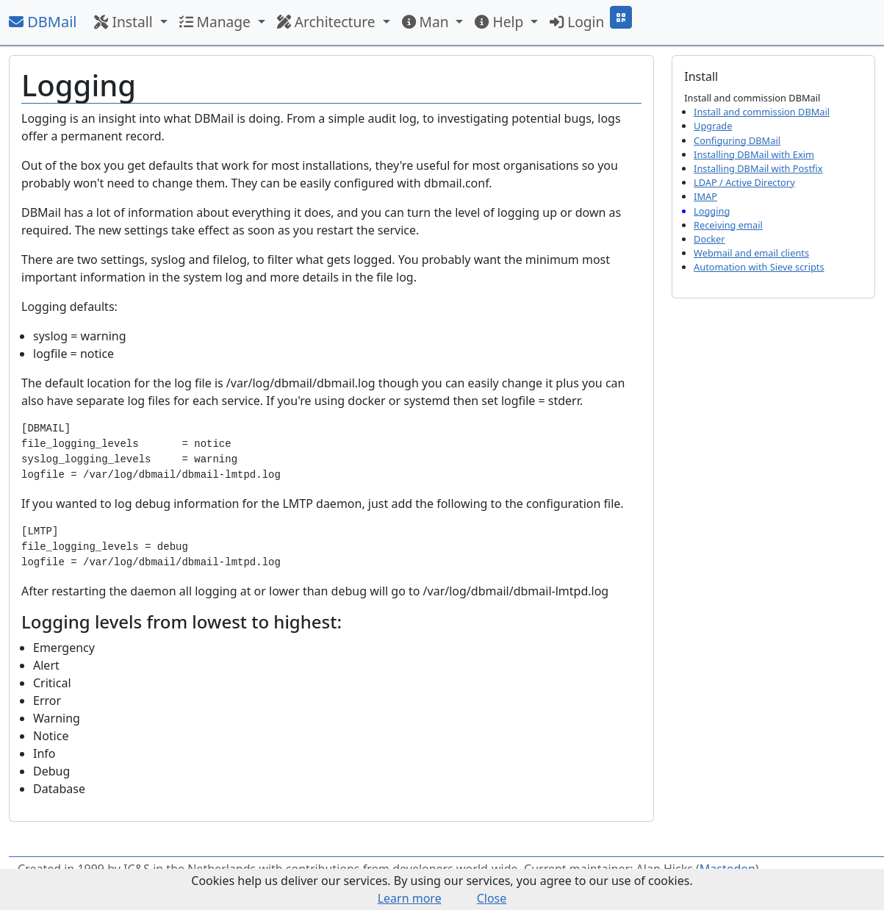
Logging (712, 211)
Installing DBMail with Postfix (758, 168)
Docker (709, 239)
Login (577, 22)
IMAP (705, 196)
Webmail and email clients (751, 252)
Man (427, 22)
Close (492, 898)
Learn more (410, 898)
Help (501, 22)
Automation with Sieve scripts (759, 266)
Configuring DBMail (737, 140)
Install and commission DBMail (762, 111)
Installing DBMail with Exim (754, 154)
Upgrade (713, 125)
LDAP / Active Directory (744, 182)
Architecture (328, 22)
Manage (216, 22)
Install (125, 22)
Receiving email (728, 225)
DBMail (42, 22)
